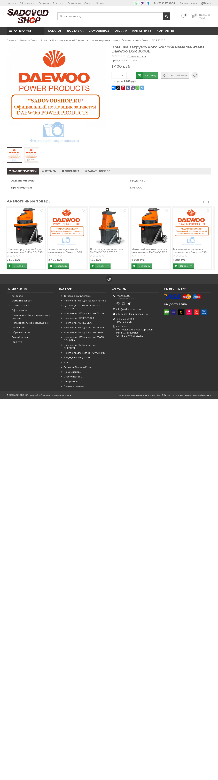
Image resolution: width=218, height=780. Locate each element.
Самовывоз (74, 3)
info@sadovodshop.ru (128, 310)
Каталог (11, 3)
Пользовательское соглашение (30, 323)
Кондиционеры (72, 372)
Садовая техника (74, 387)
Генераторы (71, 382)
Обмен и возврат (22, 301)
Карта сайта (34, 396)
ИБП (66, 363)
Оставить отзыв (136, 56)
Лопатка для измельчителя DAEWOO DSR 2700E (106, 252)
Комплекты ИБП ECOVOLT (79, 318)
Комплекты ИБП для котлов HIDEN (84, 328)
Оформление (27, 3)
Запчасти (44, 3)
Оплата (88, 3)
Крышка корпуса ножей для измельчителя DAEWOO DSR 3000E (25, 253)
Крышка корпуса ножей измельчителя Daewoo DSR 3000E (65, 253)
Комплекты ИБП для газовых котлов (85, 301)
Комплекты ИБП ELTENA (77, 323)
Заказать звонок (188, 3)
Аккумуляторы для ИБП (77, 358)
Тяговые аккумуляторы (77, 296)
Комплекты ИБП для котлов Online (84, 314)
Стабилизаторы (73, 377)
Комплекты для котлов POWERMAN (84, 353)
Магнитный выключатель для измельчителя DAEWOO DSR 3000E (149, 253)
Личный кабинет (21, 338)
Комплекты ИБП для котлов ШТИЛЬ (84, 333)
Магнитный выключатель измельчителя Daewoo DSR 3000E (190, 253)
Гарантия (17, 342)
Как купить (141, 30)
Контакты (101, 3)
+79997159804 (124, 296)
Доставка (58, 3)
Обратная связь (21, 333)
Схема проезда (20, 306)
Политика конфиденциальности (56, 396)
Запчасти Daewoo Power (78, 368)
